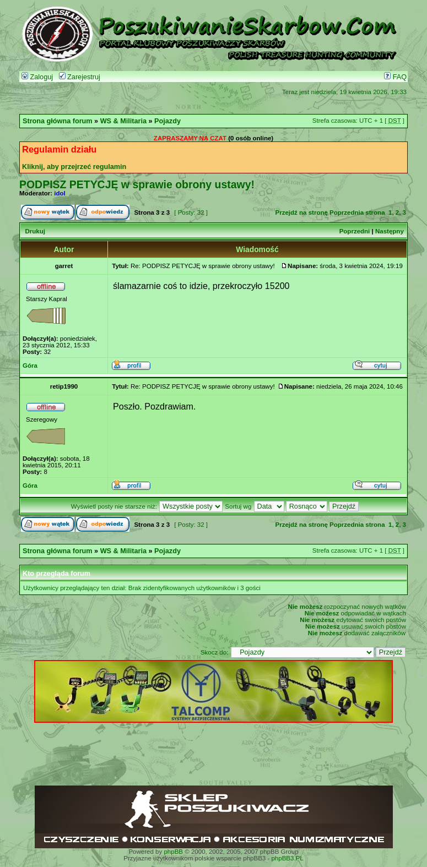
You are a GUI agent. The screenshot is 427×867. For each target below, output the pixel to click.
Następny (389, 231)
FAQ (395, 77)
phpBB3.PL (287, 858)
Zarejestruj (79, 77)
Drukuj (35, 231)
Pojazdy (167, 121)
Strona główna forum (58, 121)
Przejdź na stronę (301, 212)
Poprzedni (354, 231)
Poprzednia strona (357, 212)
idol (59, 193)
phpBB (173, 851)
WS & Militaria (123, 121)
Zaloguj (37, 77)
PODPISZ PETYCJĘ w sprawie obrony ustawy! (137, 184)
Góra (30, 365)
